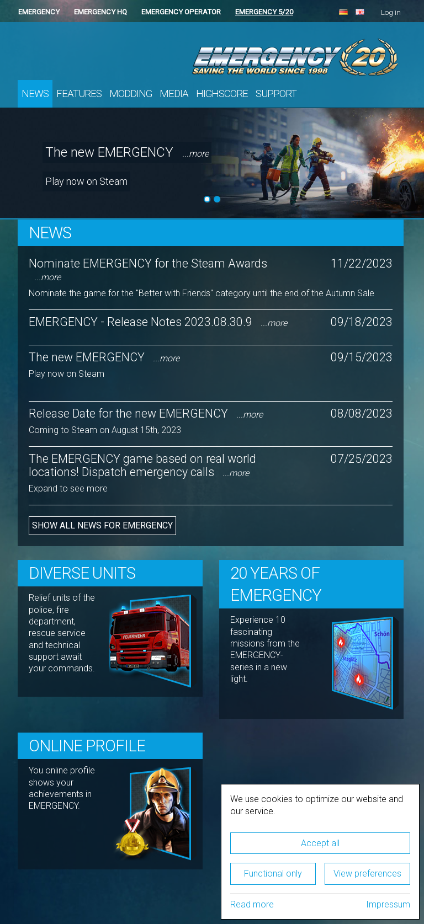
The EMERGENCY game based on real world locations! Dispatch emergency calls (142, 465)
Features (79, 94)
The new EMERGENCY (127, 152)
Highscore (222, 94)
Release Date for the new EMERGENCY (146, 413)
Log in (391, 12)
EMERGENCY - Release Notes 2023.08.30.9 (158, 322)
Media (174, 94)
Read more (252, 904)
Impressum (388, 904)
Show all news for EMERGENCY (102, 525)
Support (276, 94)
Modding (130, 94)
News (35, 94)
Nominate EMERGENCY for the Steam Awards (148, 269)
